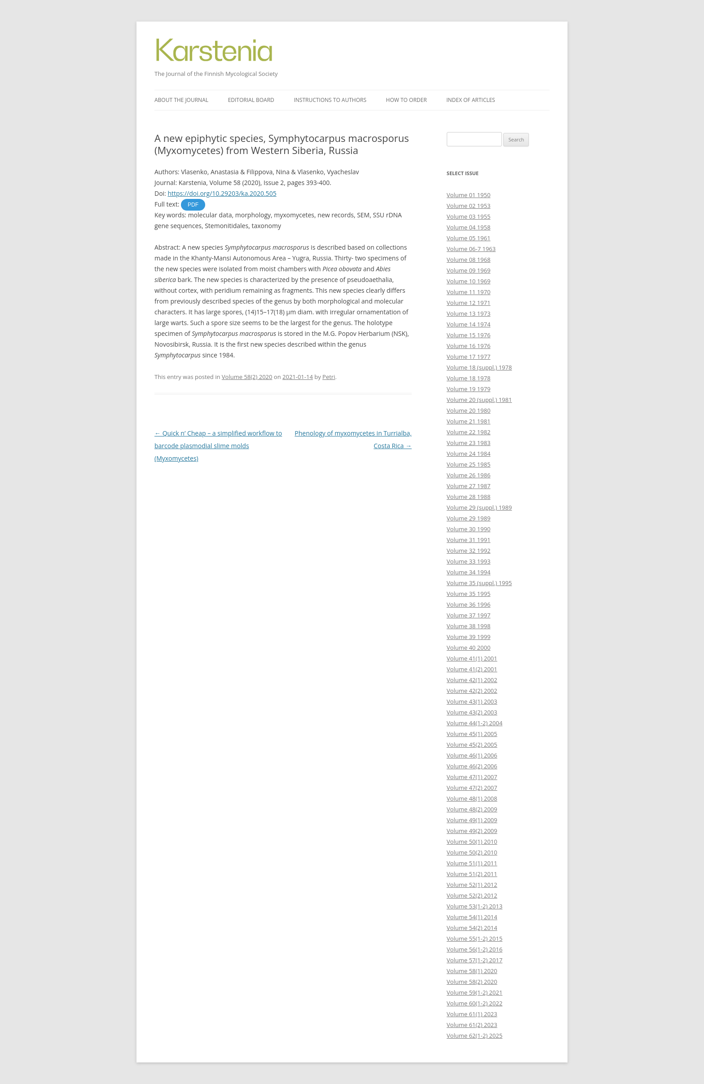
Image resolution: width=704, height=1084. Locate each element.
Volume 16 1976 (469, 346)
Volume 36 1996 (469, 604)
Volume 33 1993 (469, 561)
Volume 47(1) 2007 (472, 777)
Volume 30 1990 (469, 529)
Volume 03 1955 (469, 216)
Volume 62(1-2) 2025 (474, 1035)
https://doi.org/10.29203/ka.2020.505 (221, 193)
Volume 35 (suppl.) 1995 (479, 583)
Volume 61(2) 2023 (472, 1025)
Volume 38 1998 (469, 626)
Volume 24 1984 (469, 453)
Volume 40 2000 (469, 647)
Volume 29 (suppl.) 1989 (479, 507)
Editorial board (251, 100)
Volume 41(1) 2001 (472, 658)
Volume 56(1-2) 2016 (474, 949)
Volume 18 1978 (469, 378)
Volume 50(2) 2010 (472, 852)
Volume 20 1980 (469, 410)
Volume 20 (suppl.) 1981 (479, 400)
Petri (328, 377)
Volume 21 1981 (469, 421)
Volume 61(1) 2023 (472, 1014)
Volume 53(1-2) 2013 (474, 906)
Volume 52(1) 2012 (472, 885)
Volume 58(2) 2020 (247, 377)
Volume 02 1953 (469, 206)
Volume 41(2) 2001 (472, 669)
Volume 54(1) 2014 (472, 917)
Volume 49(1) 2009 (472, 820)
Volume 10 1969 (469, 281)
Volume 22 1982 (469, 432)
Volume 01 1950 (469, 195)
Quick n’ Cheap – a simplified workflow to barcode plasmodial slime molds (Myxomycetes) (218, 446)
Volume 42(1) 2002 (472, 680)
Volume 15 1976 (469, 335)
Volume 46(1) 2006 (472, 755)
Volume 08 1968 (469, 260)
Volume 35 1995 (469, 594)
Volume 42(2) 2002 (472, 691)
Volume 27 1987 (469, 486)
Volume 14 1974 (469, 324)
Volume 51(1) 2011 (472, 863)
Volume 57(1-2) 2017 (474, 960)
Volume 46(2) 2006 (472, 766)
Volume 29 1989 (469, 518)
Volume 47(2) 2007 (472, 788)
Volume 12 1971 (469, 303)
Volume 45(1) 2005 (472, 734)
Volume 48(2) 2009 (472, 809)
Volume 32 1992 (469, 550)
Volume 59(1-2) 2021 (474, 992)
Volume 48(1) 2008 (472, 798)
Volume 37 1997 (469, 615)
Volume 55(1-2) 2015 (474, 938)
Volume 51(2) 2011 (472, 874)
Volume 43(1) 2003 (472, 701)
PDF (193, 205)
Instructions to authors (330, 100)
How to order (406, 100)
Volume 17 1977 (469, 357)
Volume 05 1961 (469, 238)
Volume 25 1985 (469, 464)
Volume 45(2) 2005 (472, 744)
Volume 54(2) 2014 (472, 928)
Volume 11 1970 (469, 292)
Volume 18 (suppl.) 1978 (479, 367)
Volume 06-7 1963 (471, 249)
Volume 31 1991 (469, 540)
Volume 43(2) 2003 (472, 712)
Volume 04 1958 (469, 227)
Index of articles (470, 100)
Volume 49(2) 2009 (472, 831)
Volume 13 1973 (469, 313)
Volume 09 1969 (469, 270)
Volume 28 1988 (469, 497)
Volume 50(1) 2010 (472, 841)
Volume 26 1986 (469, 475)
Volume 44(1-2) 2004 (474, 723)
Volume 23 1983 (469, 443)
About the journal (181, 100)
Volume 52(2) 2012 (472, 895)
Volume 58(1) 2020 (472, 971)
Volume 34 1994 (469, 572)
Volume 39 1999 (469, 637)
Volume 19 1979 (469, 389)
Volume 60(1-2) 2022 (474, 1003)
